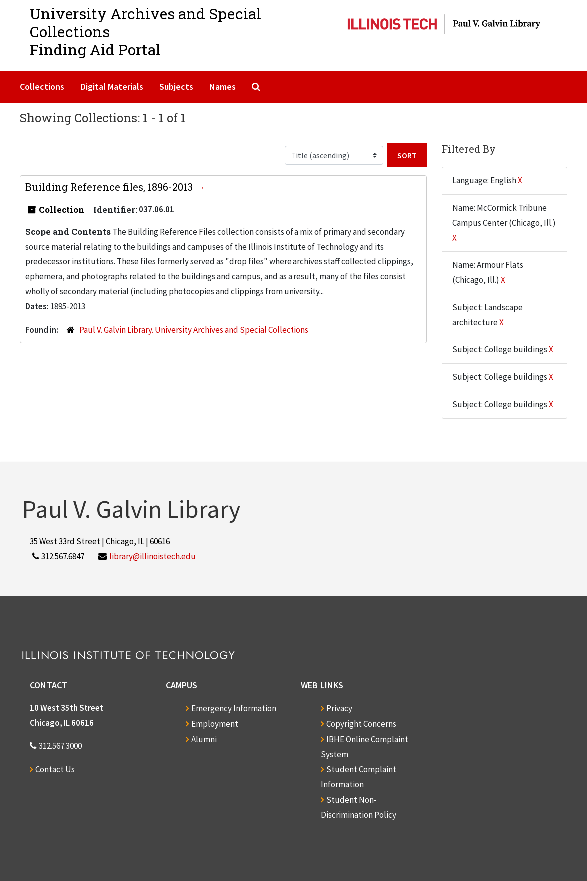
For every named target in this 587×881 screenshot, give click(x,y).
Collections (42, 86)
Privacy (339, 708)
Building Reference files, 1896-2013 (110, 186)
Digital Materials (111, 86)
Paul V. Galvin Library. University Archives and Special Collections (193, 329)
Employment (214, 723)
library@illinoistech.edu (152, 556)
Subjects (176, 86)
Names (222, 86)
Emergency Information (233, 708)
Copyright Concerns (361, 723)
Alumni (204, 739)
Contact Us (55, 769)
